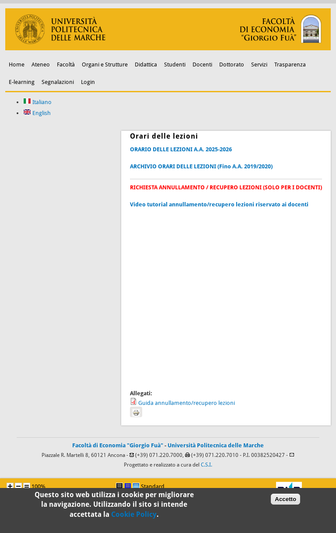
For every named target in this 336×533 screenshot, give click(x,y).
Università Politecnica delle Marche (216, 445)
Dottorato (231, 64)
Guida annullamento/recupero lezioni (186, 403)
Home (16, 64)
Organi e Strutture (105, 64)
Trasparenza (290, 64)
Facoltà (66, 64)
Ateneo (41, 64)
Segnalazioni (58, 82)
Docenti (202, 64)
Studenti (175, 64)
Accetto (285, 501)
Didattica (146, 64)
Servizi (259, 64)
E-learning (22, 82)
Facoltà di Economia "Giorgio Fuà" (117, 445)
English (37, 113)
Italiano (37, 102)
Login (88, 82)
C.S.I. (206, 465)
